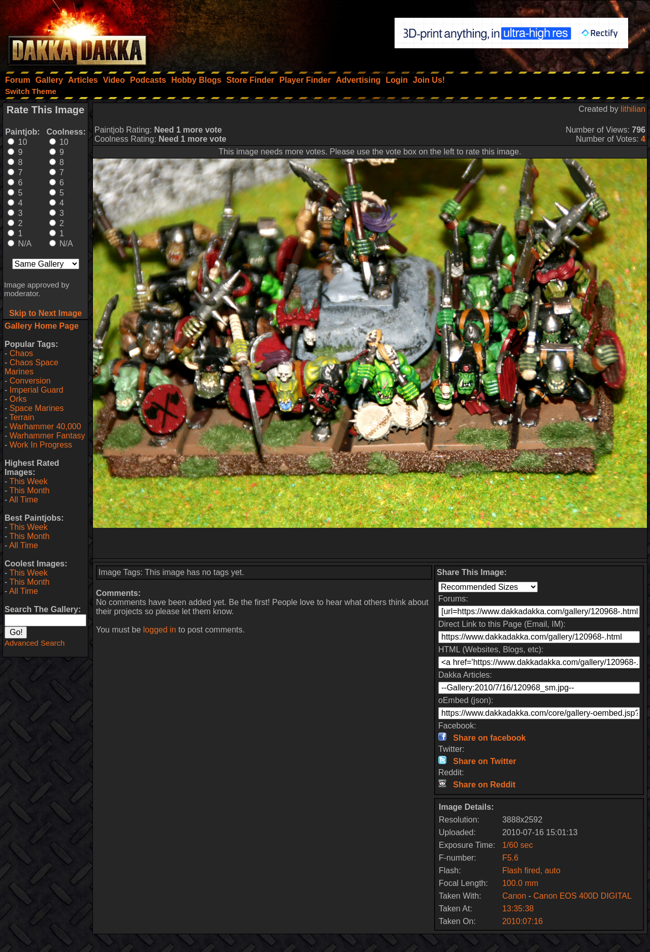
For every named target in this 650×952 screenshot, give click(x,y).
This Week (28, 481)
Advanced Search (34, 643)
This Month (29, 490)
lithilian (633, 109)
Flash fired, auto (531, 870)
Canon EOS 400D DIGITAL (582, 896)
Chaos (21, 353)
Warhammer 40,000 (45, 426)
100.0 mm (520, 883)
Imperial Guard (36, 390)
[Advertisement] (370, 543)
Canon (514, 896)
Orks (18, 399)
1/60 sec (517, 845)
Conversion (30, 380)
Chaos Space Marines (31, 367)
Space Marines (37, 408)
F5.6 (510, 857)
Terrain (21, 417)
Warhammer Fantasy (47, 435)
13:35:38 (518, 908)
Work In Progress (41, 444)
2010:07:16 (522, 921)
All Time (23, 499)
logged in (159, 629)
